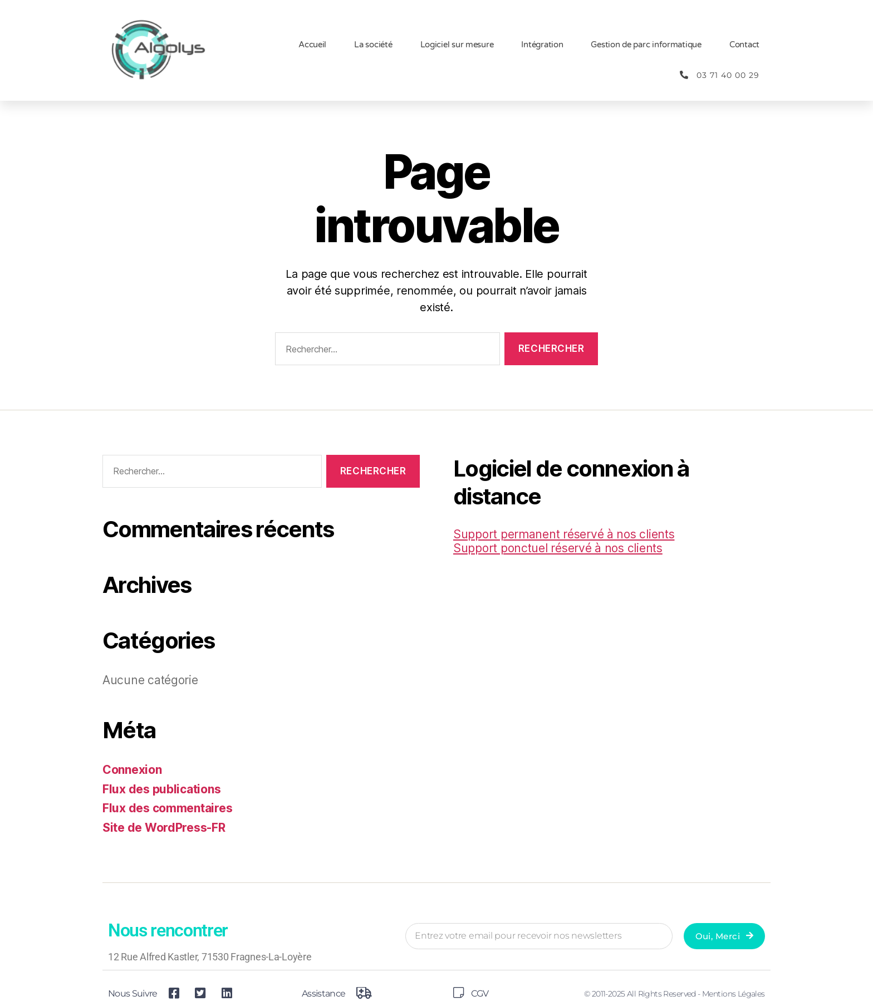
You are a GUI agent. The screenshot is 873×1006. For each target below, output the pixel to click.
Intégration (542, 45)
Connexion (132, 770)
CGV (479, 993)
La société (373, 45)
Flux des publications (161, 789)
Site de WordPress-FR (163, 828)
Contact (744, 45)
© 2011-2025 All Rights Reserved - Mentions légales (674, 994)
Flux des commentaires (167, 808)
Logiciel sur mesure (457, 45)
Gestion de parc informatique (646, 45)
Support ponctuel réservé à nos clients (558, 548)
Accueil (312, 45)
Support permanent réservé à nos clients (563, 534)
